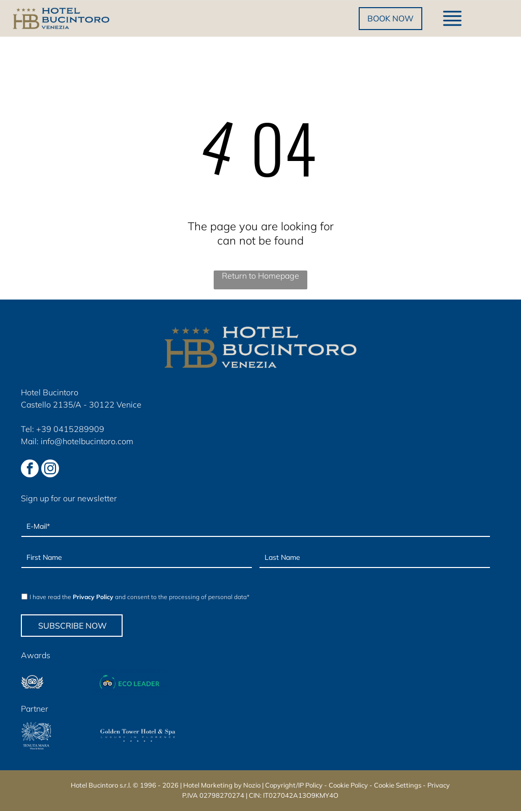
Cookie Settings (397, 785)
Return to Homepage (260, 276)
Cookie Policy (348, 785)
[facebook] (30, 469)
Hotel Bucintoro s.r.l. (101, 785)
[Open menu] (452, 18)
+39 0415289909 (70, 429)
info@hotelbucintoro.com (87, 441)
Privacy (438, 785)
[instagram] (50, 469)
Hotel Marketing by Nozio (221, 785)
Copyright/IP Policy (294, 785)
